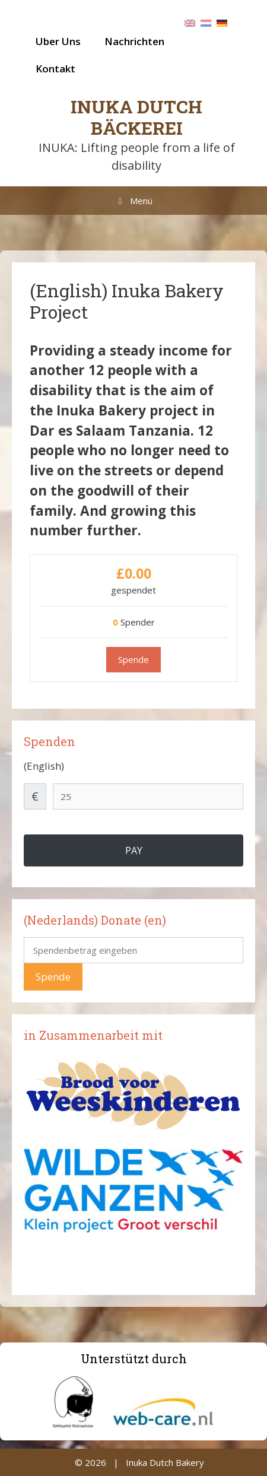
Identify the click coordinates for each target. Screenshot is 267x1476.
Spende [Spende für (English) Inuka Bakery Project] (133, 659)
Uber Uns (58, 41)
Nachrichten (134, 41)
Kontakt (55, 68)
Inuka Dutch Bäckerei (136, 117)
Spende (53, 976)
